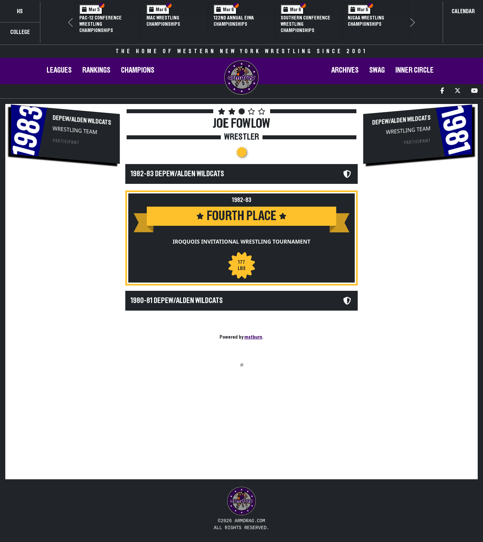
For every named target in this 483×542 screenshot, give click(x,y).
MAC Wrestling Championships (163, 21)
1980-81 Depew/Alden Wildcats (177, 301)
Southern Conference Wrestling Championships (305, 24)
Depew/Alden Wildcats (82, 120)
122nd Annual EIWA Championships (234, 21)
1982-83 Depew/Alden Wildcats (177, 174)
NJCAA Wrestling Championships (366, 21)
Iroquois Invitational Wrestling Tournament (241, 241)
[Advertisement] (65, 221)
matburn (253, 337)
